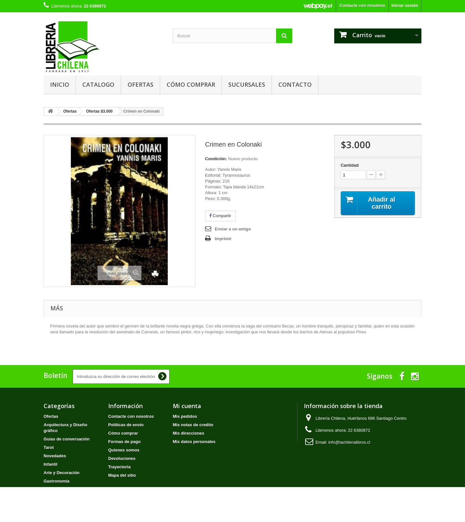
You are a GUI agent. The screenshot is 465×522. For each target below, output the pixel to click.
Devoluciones (122, 458)
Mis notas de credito (193, 424)
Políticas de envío (126, 424)
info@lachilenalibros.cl (349, 442)
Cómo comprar (191, 84)
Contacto (295, 84)
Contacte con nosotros (362, 5)
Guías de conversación (66, 439)
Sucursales (246, 84)
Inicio (59, 84)
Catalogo (98, 84)
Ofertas (140, 84)
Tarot (49, 447)
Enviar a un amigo (233, 229)
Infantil (50, 464)
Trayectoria (119, 466)
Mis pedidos (185, 416)
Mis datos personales (194, 441)
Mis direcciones (188, 433)
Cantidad (350, 165)
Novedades (55, 455)
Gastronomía (56, 481)
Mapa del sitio (122, 475)
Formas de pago (124, 441)
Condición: (216, 158)
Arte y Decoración (61, 472)
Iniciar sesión (404, 5)
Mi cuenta (187, 406)
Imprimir (223, 238)
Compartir (220, 215)
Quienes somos (124, 450)
